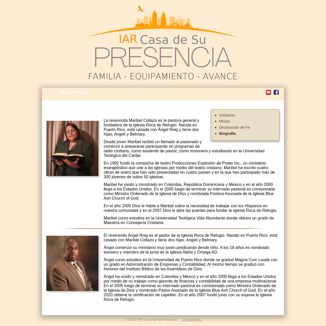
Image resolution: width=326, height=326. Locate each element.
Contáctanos (155, 92)
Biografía (227, 133)
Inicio (51, 92)
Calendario (101, 92)
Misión (224, 121)
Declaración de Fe (234, 127)
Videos (121, 92)
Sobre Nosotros (74, 92)
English (176, 92)
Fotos (135, 92)
